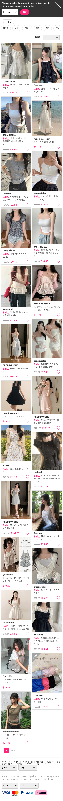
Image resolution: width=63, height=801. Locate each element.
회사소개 (48, 764)
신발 (47, 28)
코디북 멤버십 (27, 762)
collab (28, 764)
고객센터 (38, 764)
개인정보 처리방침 (53, 762)
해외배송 (19, 764)
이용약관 (39, 762)
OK (25, 12)
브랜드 (16, 762)
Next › (14, 750)
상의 (16, 28)
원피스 (27, 28)
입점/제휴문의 (7, 764)
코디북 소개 (6, 762)
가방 (57, 28)
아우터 (6, 28)
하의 (38, 28)
